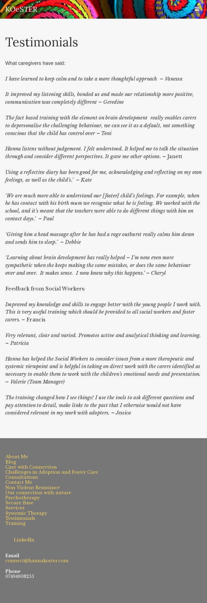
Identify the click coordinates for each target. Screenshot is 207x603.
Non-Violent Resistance (32, 487)
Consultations (21, 477)
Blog (10, 462)
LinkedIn (19, 538)
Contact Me (18, 482)
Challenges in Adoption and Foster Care (51, 472)
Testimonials (20, 518)
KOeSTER (21, 9)
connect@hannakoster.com (36, 560)
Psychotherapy (22, 497)
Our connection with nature (38, 492)
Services (15, 507)
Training (15, 523)
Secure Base (19, 502)
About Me (16, 456)
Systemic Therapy (26, 513)
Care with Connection (31, 467)
